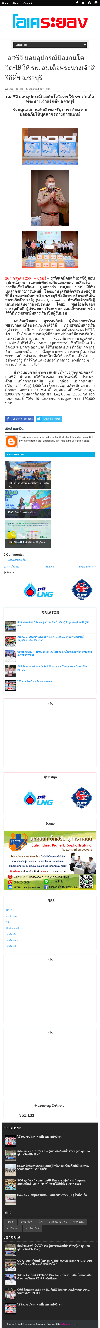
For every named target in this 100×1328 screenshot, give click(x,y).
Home (5, 3)
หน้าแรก (49, 566)
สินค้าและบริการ (14, 928)
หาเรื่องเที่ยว (12, 946)
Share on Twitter (48, 419)
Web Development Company (31, 1324)
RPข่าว (10, 910)
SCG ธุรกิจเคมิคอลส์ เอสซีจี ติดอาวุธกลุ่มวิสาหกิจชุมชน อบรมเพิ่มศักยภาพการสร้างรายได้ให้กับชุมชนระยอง (51, 1182)
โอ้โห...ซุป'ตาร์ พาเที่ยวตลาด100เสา (35, 681)
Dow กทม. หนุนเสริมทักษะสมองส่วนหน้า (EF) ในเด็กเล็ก (52, 1195)
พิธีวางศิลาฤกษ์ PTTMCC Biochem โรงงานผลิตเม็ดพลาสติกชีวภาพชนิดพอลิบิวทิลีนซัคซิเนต (54, 1277)
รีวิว (8, 922)
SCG (48, 89)
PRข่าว (41, 89)
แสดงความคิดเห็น (17, 560)
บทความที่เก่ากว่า (87, 566)
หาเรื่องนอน (12, 940)
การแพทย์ (33, 89)
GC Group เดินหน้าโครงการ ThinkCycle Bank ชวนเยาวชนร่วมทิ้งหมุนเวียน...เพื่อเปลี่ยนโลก (54, 1262)
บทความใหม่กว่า (12, 566)
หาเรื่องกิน (11, 934)
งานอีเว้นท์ (11, 916)
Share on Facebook (18, 419)
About (16, 3)
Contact (28, 3)
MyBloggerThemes (69, 1324)
